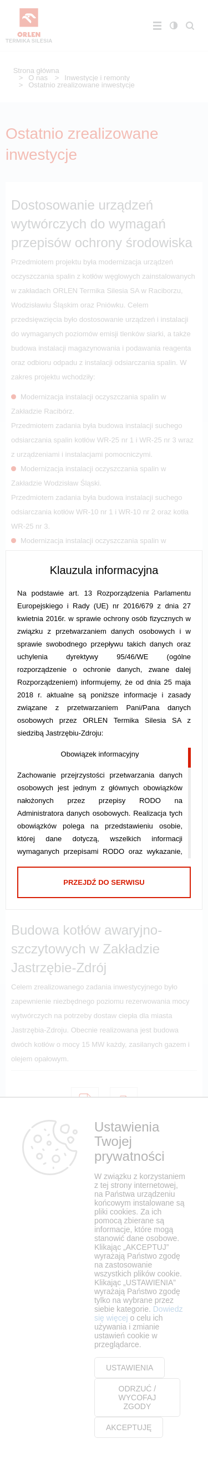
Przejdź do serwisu (103, 882)
